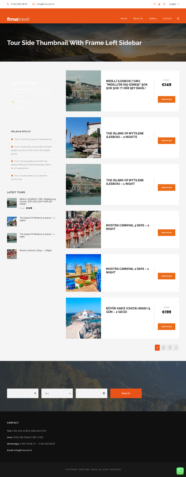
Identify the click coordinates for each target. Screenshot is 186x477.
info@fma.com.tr (23, 450)
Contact (167, 18)
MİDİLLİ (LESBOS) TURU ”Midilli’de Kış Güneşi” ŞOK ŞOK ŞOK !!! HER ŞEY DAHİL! (127, 84)
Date (79, 385)
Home (124, 18)
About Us (138, 18)
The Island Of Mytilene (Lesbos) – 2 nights (125, 135)
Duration (46, 385)
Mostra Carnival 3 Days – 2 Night (36, 250)
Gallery (153, 18)
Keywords (13, 385)
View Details (166, 99)
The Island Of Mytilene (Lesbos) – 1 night (125, 182)
